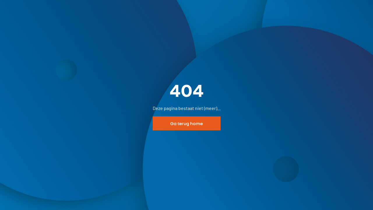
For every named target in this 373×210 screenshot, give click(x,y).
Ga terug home (186, 123)
